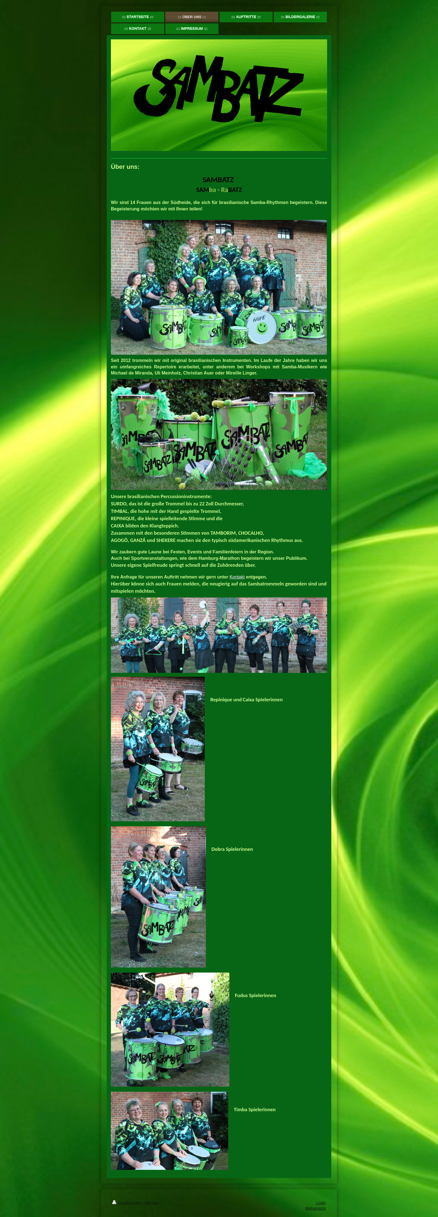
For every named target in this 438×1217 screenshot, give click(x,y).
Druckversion (127, 1203)
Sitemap (151, 1203)
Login (321, 1203)
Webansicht (315, 1208)
